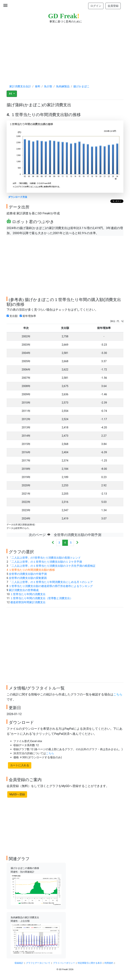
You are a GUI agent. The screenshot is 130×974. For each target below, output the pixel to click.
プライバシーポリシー (64, 963)
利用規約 (108, 963)
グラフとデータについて (38, 963)
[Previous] (53, 543)
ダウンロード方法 (17, 197)
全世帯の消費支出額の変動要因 (28, 578)
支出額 (13, 316)
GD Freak (63, 16)
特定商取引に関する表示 (90, 963)
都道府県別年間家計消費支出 (28, 602)
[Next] (77, 543)
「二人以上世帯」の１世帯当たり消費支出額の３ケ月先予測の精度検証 (52, 565)
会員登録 (113, 5)
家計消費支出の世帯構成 (24, 590)
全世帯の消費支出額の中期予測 (28, 574)
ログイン (95, 5)
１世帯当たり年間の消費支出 (28, 594)
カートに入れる (19, 765)
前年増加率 (28, 316)
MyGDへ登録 (17, 794)
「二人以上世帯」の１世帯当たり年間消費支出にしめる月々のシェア (51, 582)
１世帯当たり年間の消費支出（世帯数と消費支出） (41, 598)
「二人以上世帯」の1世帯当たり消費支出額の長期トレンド (45, 557)
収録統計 (19, 963)
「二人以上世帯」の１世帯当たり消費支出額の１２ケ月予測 (45, 561)
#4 (11, 93)
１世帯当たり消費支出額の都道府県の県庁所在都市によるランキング (51, 586)
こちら (117, 694)
